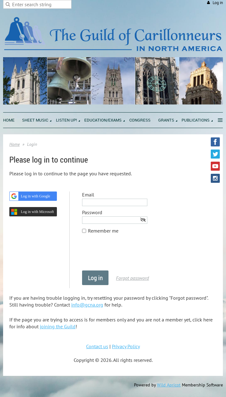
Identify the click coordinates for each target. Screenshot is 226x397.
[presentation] (129, 255)
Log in (218, 2)
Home (14, 144)
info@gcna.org (87, 305)
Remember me (103, 231)
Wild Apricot (169, 385)
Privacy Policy (126, 346)
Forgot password (132, 278)
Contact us (97, 346)
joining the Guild (58, 326)
